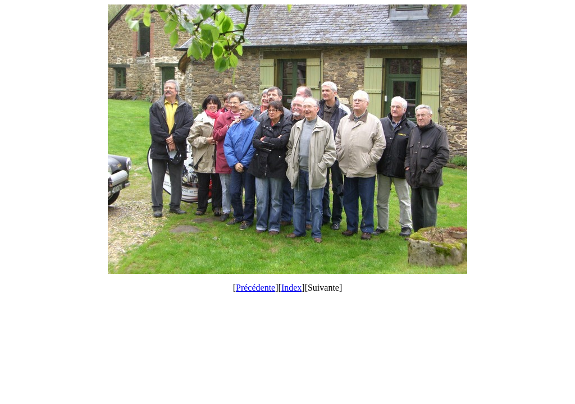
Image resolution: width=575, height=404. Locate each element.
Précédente (255, 287)
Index (291, 287)
